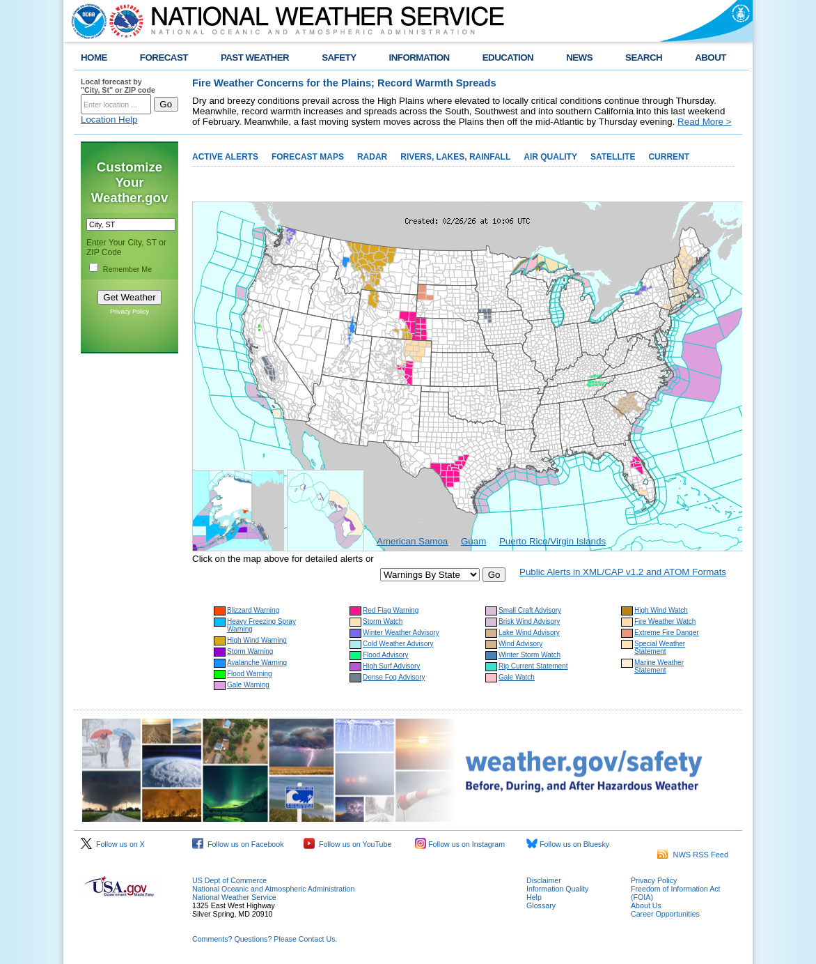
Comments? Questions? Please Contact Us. (264, 939)
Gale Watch (517, 677)
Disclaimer (543, 880)
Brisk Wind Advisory (529, 621)
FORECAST (164, 57)
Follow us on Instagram (460, 844)
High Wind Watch (661, 610)
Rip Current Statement (533, 666)
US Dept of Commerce (229, 880)
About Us (646, 905)
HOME (94, 57)
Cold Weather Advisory (398, 644)
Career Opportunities (665, 914)
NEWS (579, 57)
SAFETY (339, 57)
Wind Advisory (520, 644)
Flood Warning (249, 674)
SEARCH (643, 57)
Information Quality (557, 889)
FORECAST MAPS (308, 157)
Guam (473, 541)
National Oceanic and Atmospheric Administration (273, 889)
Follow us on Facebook (238, 844)
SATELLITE (612, 157)
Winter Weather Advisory (401, 632)
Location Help (109, 119)
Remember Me (127, 269)
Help (534, 897)
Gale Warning (248, 685)
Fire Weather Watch (665, 621)
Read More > (704, 121)
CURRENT (668, 157)
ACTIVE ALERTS (225, 157)
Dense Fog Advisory (394, 677)
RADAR (372, 157)
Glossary (541, 905)
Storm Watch (382, 621)
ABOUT (710, 57)
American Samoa (412, 541)
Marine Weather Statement (659, 666)
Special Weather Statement (659, 647)
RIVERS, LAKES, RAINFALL (455, 157)
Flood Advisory (386, 655)
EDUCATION (507, 57)
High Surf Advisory (391, 666)
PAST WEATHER (255, 57)
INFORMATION (419, 57)
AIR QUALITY (550, 157)
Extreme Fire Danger (666, 632)
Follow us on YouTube (347, 844)
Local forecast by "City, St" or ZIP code (118, 85)
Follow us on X (113, 844)
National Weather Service (234, 897)
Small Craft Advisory (530, 610)
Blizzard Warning (253, 610)
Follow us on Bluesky (567, 844)
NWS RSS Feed (692, 854)
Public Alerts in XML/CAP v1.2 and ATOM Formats (622, 572)
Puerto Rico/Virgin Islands (552, 541)
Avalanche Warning (257, 662)
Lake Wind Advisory (529, 632)
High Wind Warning (257, 640)
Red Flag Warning (390, 610)
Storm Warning (250, 651)
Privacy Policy (129, 311)
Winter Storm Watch (529, 655)
